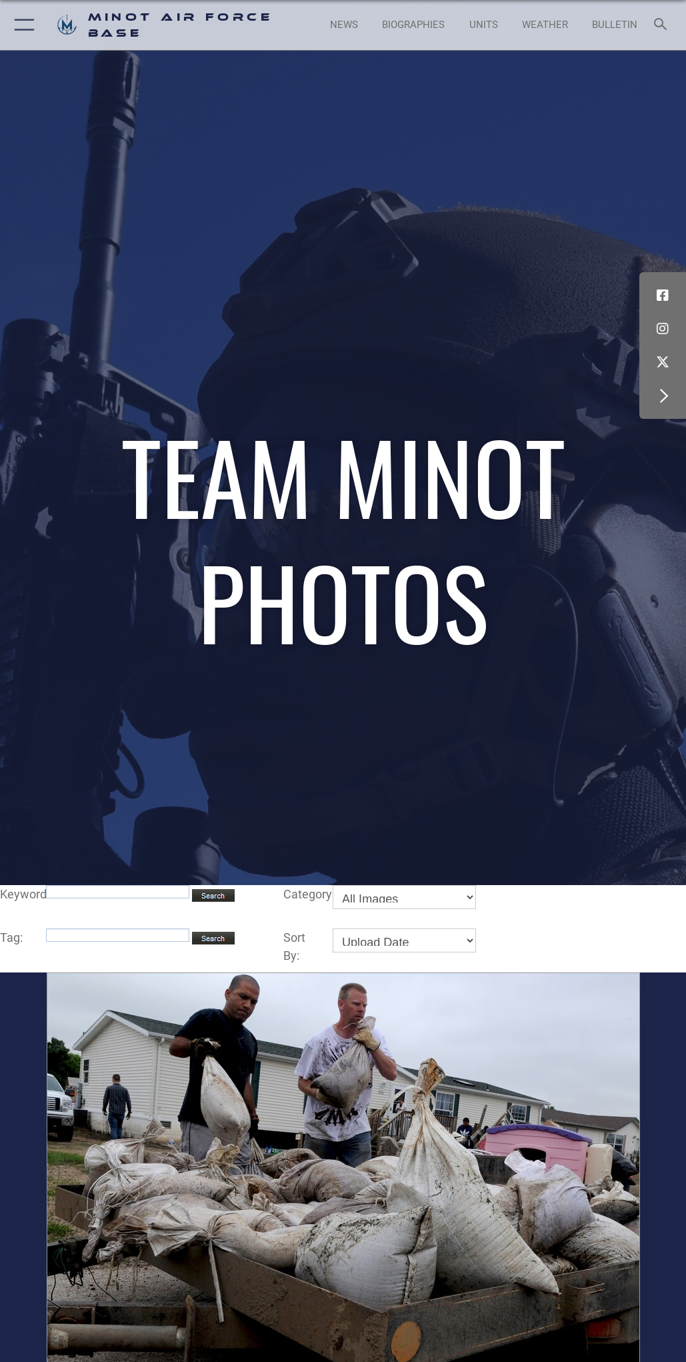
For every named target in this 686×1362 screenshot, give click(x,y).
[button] (21, 25)
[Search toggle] (663, 25)
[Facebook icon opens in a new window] (662, 295)
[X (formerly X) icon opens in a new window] (662, 362)
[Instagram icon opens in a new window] (662, 329)
